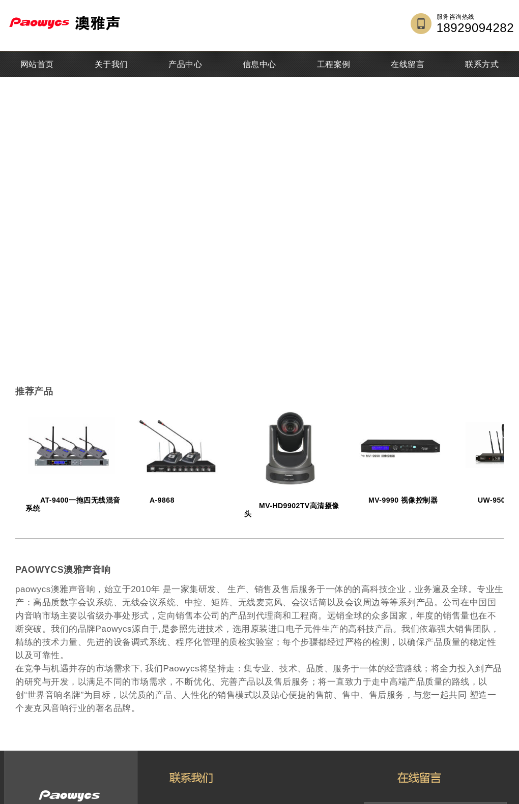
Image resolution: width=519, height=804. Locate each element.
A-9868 (162, 500)
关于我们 (111, 64)
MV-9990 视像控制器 (403, 500)
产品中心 (185, 64)
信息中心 (259, 64)
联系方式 (482, 64)
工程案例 (334, 64)
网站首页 (37, 64)
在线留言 (407, 64)
